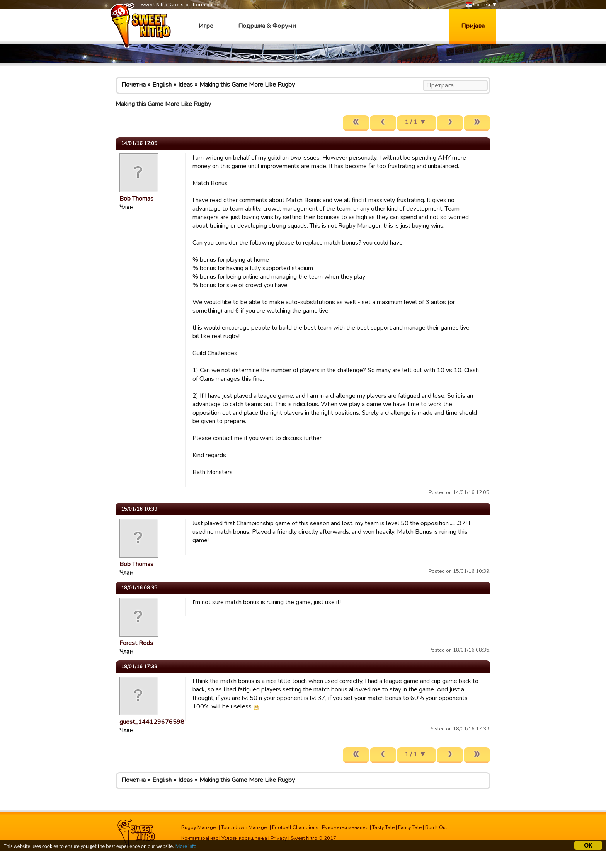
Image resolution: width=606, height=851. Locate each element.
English (162, 84)
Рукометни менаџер (345, 827)
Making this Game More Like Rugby (247, 84)
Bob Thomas (136, 198)
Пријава (473, 26)
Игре (206, 26)
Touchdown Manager (245, 827)
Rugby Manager (199, 827)
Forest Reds (136, 643)
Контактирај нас (199, 838)
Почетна (133, 84)
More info (185, 847)
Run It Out (436, 827)
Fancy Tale (410, 827)
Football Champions (295, 827)
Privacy (279, 838)
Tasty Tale (383, 827)
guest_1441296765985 (153, 722)
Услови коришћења (244, 838)
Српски (478, 5)
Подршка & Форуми (267, 26)
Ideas (185, 84)
